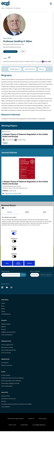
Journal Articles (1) (30, 76)
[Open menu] (50, 4)
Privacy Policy (43, 458)
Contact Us (31, 458)
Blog (3, 335)
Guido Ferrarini (10, 151)
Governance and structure (9, 436)
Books (3, 338)
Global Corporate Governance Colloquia (13, 413)
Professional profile (11, 54)
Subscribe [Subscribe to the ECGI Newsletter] (8, 282)
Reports (4, 357)
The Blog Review (6, 343)
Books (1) (42, 76)
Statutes (4, 439)
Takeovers (6, 155)
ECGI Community (6, 386)
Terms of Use (11, 465)
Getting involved (6, 373)
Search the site (6, 296)
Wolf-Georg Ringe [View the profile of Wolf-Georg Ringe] (20, 255)
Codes (3, 332)
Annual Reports (6, 445)
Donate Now (33, 299)
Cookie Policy (24, 465)
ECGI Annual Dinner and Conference (11, 416)
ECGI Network (9, 8)
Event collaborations (7, 422)
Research (4, 351)
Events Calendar (6, 411)
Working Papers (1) (14, 76)
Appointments (6, 393)
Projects (4, 360)
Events (4, 407)
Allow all (44, 251)
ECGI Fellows (5, 397)
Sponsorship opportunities (9, 383)
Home (3, 8)
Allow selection (27, 251)
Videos (3, 340)
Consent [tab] (9, 224)
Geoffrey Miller (23, 151)
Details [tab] (27, 224)
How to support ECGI (7, 377)
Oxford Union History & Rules (15, 458)
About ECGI (5, 429)
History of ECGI (6, 433)
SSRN (24, 54)
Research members (7, 399)
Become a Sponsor (46, 299)
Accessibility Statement (39, 465)
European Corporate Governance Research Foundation (17, 442)
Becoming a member (7, 380)
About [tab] (44, 224)
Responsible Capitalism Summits (11, 419)
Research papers (6, 354)
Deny (10, 251)
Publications (5, 328)
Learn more (7, 67)
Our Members (17, 8)
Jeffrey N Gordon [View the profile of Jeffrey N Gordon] (9, 255)
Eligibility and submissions (9, 363)
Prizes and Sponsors (7, 366)
